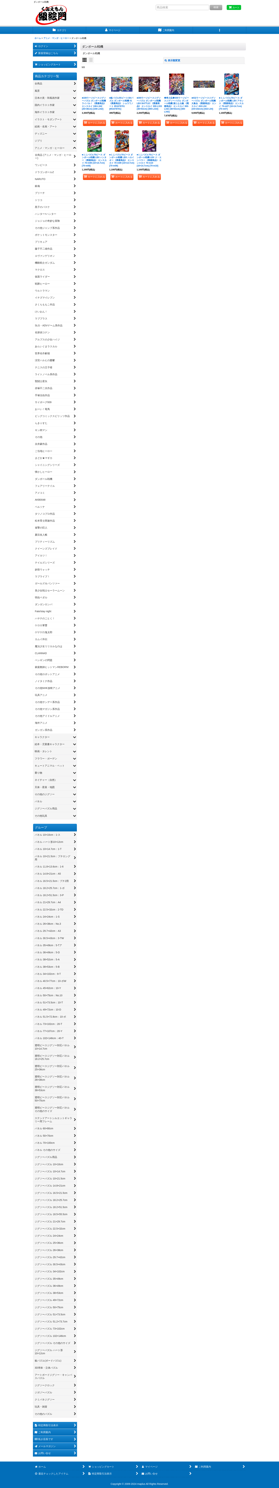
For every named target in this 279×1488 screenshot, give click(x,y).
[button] (219, 30)
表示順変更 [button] (172, 60)
